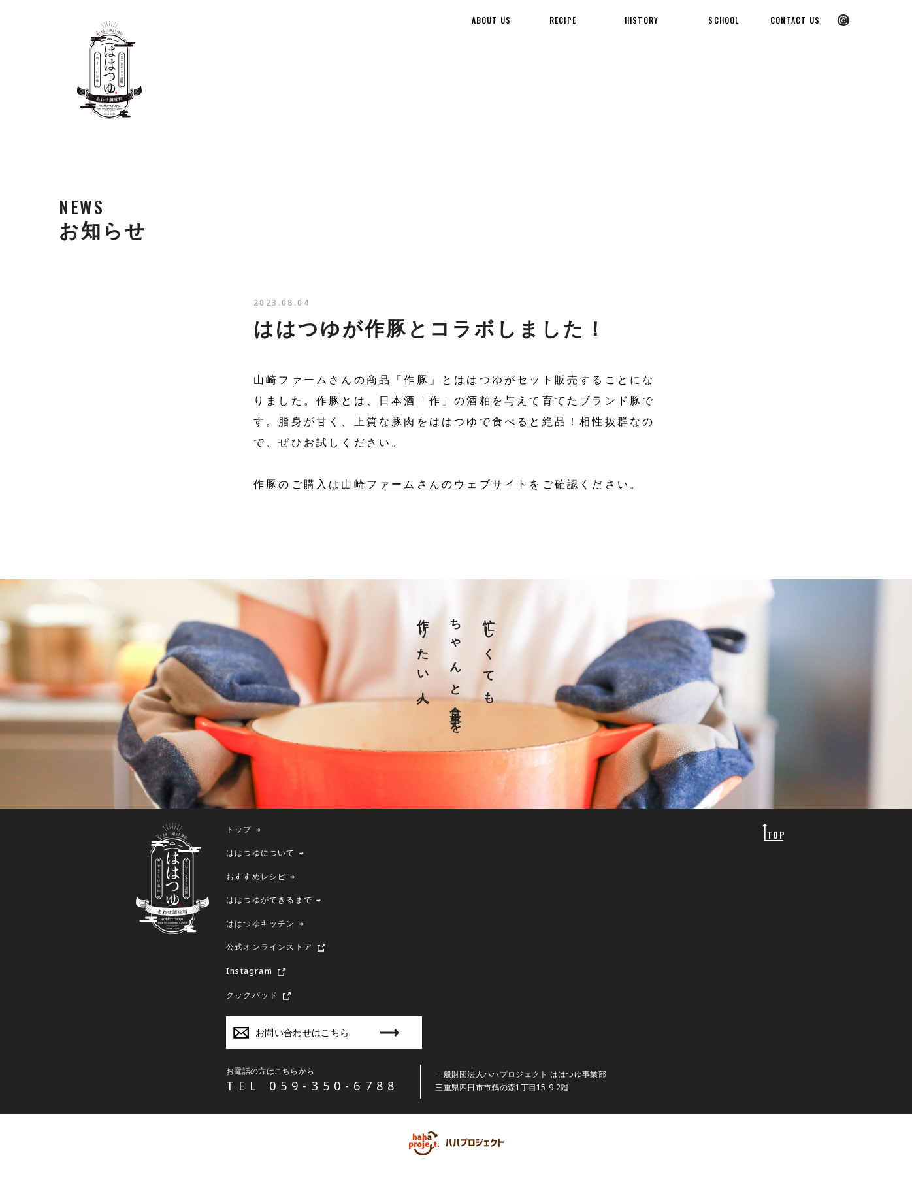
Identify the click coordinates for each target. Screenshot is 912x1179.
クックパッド (252, 995)
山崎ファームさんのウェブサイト (435, 484)
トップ (239, 829)
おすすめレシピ (256, 876)
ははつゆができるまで (269, 900)
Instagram (249, 971)
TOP (776, 834)
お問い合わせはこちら (316, 1032)
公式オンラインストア (269, 947)
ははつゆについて (260, 853)
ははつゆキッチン (260, 924)
